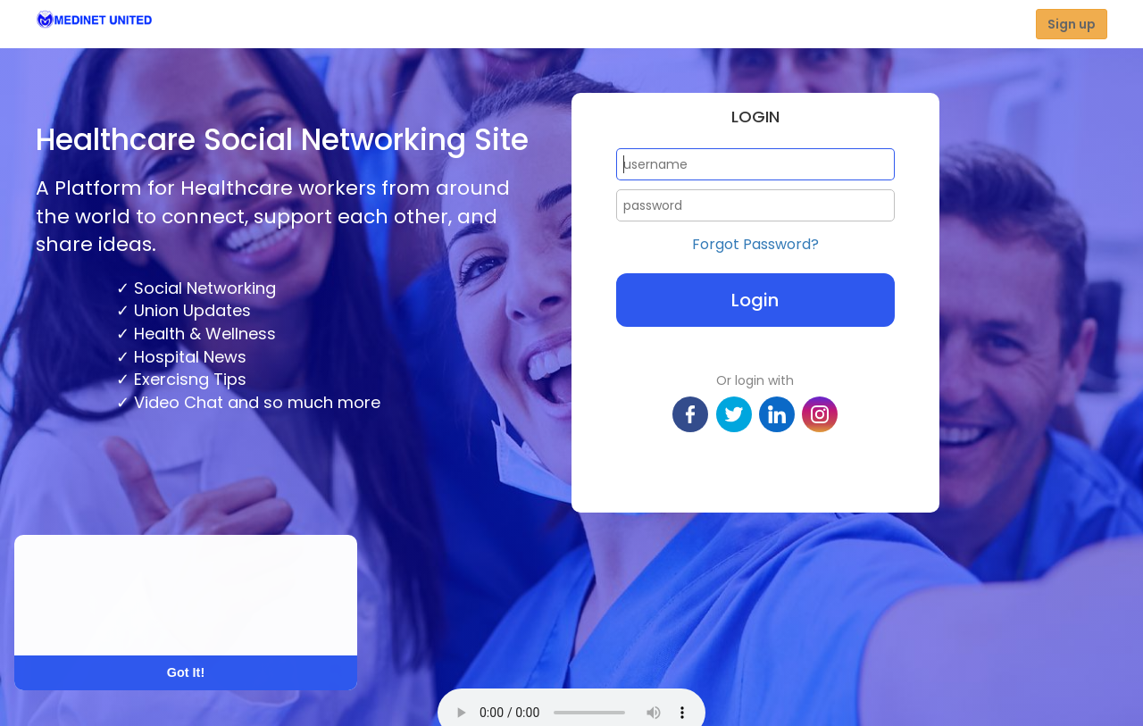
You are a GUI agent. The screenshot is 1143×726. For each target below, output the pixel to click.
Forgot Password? (755, 245)
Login (755, 300)
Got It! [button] (185, 672)
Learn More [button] (82, 619)
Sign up (1071, 24)
